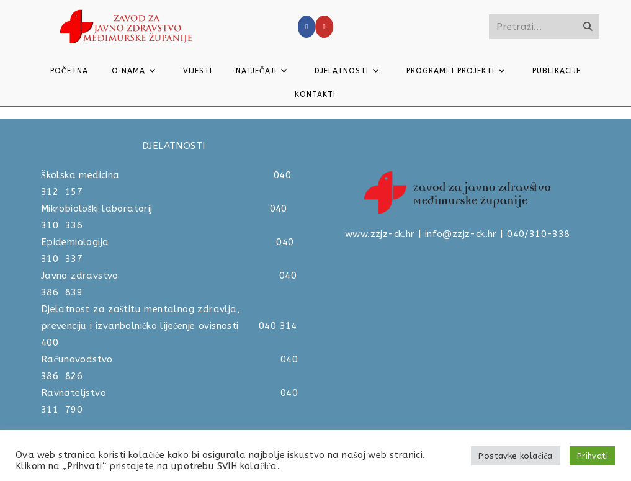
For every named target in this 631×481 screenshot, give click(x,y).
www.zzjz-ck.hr (380, 234)
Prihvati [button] (592, 456)
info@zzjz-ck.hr (461, 234)
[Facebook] (306, 27)
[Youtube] (324, 27)
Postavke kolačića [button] (515, 456)
